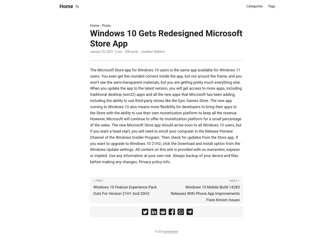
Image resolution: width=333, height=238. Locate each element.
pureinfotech (171, 231)
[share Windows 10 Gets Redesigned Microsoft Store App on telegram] (189, 213)
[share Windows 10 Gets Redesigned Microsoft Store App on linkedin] (154, 213)
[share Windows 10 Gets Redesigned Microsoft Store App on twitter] (145, 213)
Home (66, 6)
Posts (106, 26)
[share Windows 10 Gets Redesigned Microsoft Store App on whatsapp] (181, 213)
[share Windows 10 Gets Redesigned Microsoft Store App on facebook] (172, 213)
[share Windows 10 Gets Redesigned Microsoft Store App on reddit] (163, 213)
